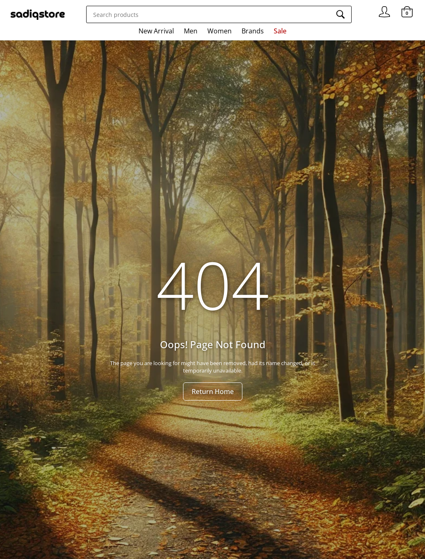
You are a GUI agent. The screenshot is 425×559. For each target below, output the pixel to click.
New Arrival (156, 30)
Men (190, 30)
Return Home (213, 391)
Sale (280, 30)
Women (219, 30)
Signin (384, 8)
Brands (253, 30)
